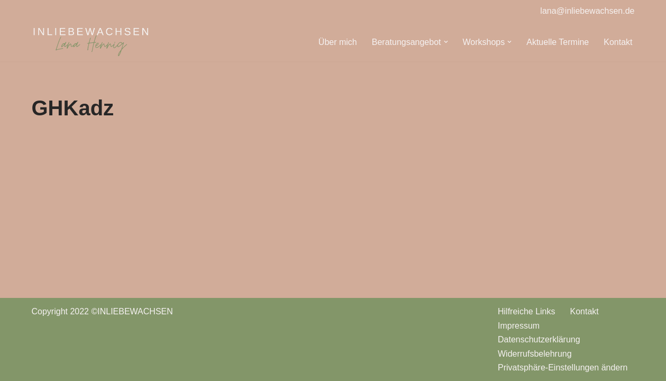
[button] (446, 42)
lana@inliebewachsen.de (587, 10)
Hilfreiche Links (526, 311)
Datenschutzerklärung (539, 339)
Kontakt (618, 42)
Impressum (519, 325)
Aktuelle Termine (557, 42)
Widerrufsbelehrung (535, 353)
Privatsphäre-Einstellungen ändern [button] (562, 367)
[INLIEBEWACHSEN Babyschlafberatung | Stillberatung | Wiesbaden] (91, 42)
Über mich (337, 42)
